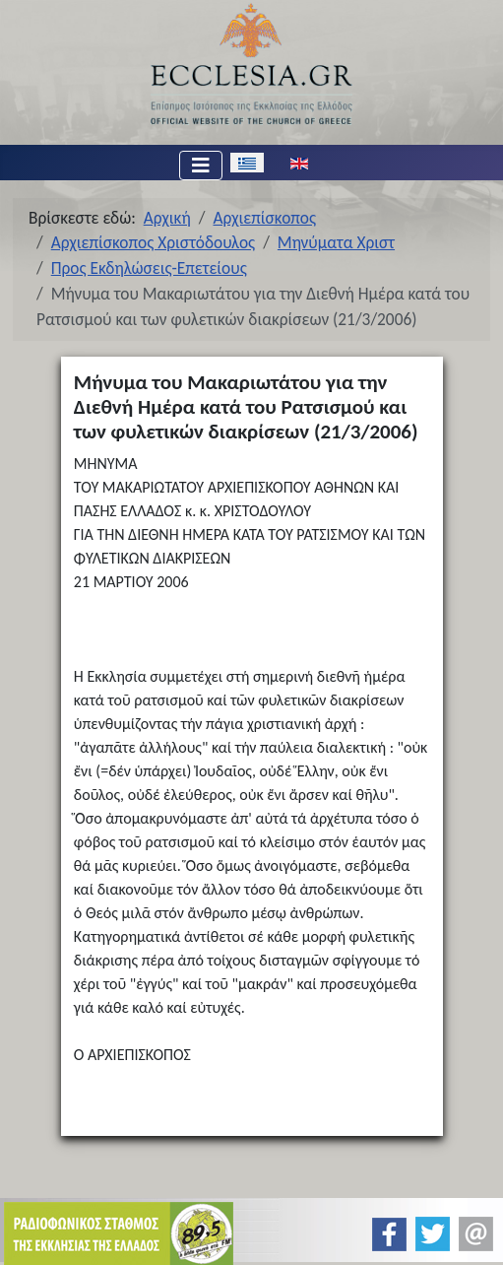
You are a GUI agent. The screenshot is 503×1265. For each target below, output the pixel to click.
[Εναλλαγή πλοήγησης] (200, 165)
